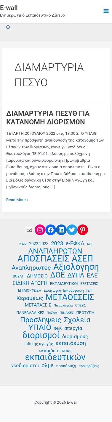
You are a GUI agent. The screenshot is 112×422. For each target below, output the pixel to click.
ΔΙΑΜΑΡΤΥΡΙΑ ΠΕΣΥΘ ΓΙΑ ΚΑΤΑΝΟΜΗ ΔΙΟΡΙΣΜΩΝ (47, 117)
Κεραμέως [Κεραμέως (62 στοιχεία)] (30, 298)
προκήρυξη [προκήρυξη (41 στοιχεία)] (66, 366)
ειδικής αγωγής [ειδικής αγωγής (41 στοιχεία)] (39, 343)
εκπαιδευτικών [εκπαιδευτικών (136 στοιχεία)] (55, 357)
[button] (8, 27)
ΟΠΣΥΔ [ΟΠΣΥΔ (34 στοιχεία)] (80, 305)
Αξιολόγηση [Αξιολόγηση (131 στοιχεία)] (76, 267)
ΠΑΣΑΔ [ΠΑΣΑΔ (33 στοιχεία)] (52, 313)
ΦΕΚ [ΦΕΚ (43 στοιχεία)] (58, 328)
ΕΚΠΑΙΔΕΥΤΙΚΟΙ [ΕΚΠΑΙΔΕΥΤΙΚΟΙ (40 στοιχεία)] (64, 283)
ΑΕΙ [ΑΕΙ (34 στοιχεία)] (89, 244)
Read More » (17, 199)
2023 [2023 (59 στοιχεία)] (57, 243)
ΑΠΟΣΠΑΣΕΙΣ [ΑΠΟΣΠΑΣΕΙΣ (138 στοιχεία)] (43, 258)
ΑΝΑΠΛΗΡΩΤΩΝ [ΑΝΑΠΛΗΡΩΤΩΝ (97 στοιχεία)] (55, 251)
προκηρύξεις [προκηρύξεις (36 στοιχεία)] (89, 366)
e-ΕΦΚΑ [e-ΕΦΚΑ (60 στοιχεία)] (75, 243)
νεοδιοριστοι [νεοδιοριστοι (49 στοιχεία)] (25, 365)
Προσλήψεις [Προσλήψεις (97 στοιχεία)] (40, 320)
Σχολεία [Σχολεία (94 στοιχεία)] (77, 320)
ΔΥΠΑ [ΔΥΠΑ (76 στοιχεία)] (75, 275)
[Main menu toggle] (106, 11)
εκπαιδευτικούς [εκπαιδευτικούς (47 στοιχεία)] (55, 350)
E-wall (9, 8)
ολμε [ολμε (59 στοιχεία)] (47, 365)
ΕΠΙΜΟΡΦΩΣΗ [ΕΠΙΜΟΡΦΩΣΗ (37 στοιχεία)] (29, 290)
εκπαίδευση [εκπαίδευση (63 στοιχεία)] (70, 343)
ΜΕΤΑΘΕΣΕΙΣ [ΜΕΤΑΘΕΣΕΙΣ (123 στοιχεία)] (70, 297)
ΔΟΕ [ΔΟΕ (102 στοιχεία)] (57, 275)
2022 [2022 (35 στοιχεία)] (23, 244)
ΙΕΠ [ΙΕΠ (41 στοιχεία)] (89, 290)
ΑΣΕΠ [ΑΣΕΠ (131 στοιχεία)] (82, 258)
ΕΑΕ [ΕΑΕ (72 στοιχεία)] (92, 275)
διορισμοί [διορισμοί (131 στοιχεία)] (41, 335)
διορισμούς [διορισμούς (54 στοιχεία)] (75, 336)
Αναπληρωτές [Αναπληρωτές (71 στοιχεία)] (31, 267)
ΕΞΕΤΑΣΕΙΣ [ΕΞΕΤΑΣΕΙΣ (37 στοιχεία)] (89, 284)
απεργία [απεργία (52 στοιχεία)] (73, 328)
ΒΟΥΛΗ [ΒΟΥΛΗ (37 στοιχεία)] (18, 276)
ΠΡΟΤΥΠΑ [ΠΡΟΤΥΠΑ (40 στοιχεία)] (85, 312)
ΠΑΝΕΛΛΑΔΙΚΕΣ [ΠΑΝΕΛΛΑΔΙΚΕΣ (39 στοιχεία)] (30, 312)
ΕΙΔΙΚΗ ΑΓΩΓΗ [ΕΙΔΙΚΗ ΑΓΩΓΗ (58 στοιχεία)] (29, 283)
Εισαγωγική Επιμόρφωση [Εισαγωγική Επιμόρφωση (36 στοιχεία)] (64, 290)
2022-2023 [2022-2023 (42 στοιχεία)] (38, 243)
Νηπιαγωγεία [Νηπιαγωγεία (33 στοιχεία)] (63, 305)
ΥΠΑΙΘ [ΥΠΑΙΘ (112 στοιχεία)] (40, 327)
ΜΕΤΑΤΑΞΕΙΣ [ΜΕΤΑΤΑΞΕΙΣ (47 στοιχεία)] (38, 305)
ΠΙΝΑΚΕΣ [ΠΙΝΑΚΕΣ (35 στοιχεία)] (67, 313)
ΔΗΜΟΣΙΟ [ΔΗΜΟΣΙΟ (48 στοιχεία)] (37, 276)
